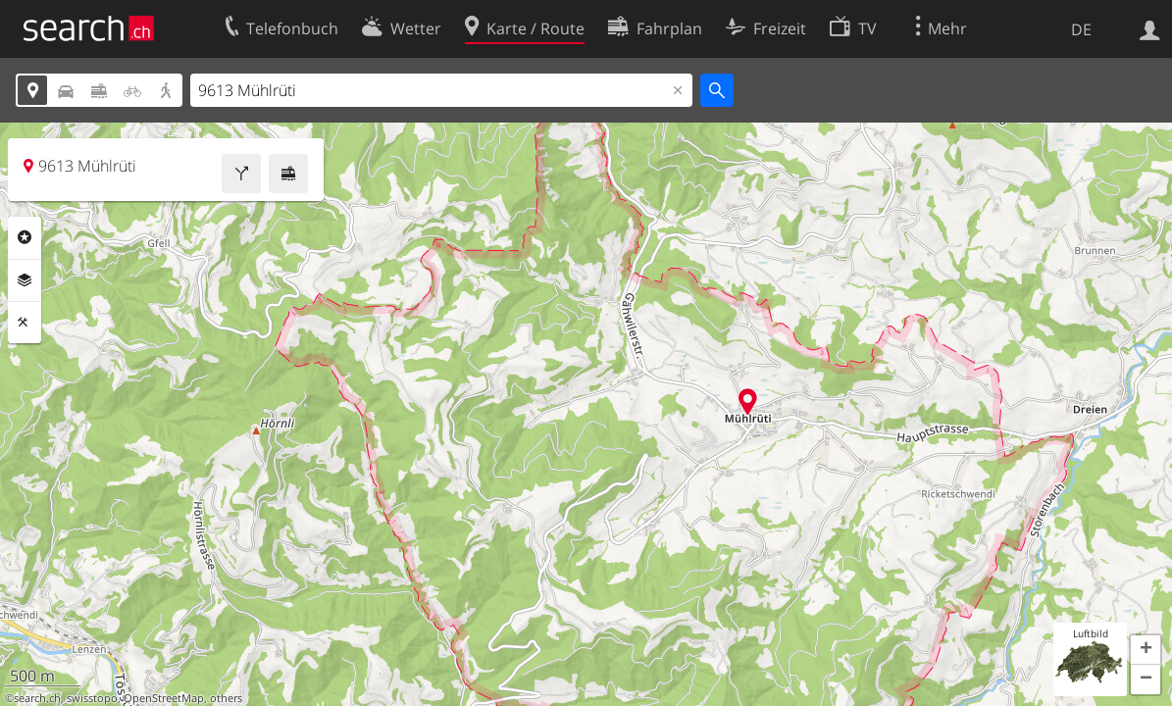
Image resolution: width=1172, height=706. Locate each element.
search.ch (37, 698)
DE (1081, 29)
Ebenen (24, 280)
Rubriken (24, 237)
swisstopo (92, 698)
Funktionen (24, 322)
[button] (1145, 650)
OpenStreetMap (164, 698)
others (226, 698)
